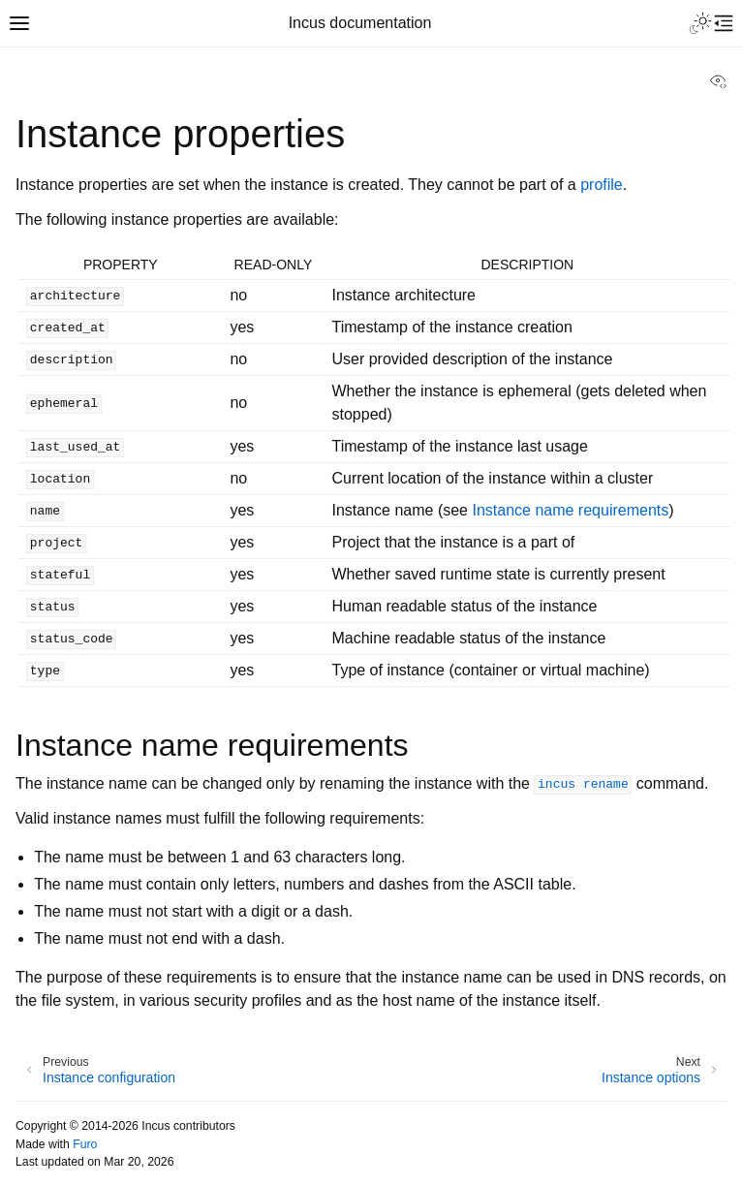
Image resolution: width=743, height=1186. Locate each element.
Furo (85, 1144)
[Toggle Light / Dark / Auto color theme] (700, 23)
